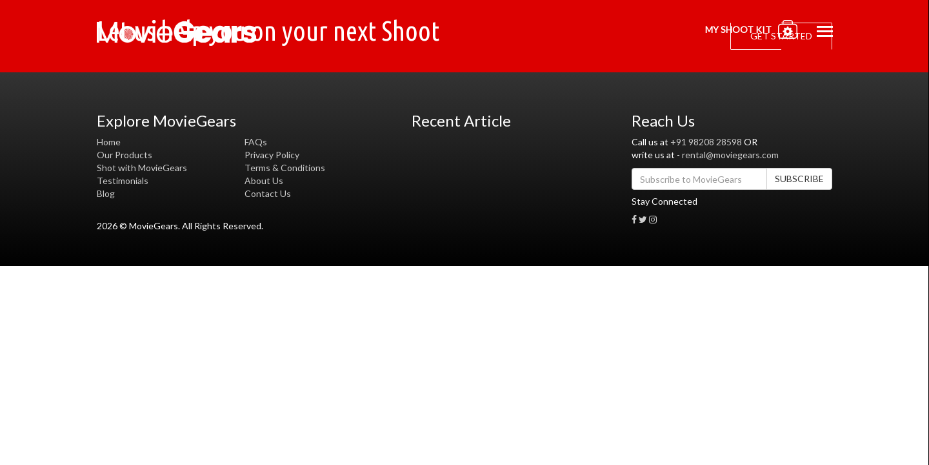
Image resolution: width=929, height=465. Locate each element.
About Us (264, 180)
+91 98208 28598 (706, 141)
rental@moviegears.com (730, 154)
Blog (106, 193)
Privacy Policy (272, 154)
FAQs (256, 141)
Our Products (124, 154)
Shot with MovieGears (142, 167)
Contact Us (268, 193)
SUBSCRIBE (799, 178)
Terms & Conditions (285, 167)
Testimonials (122, 180)
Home (109, 141)
